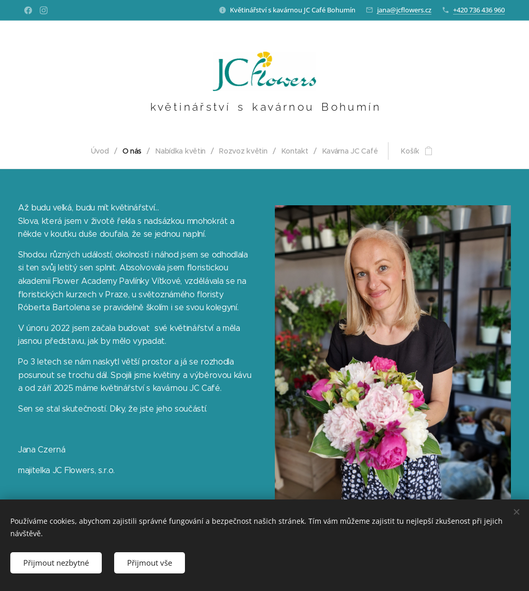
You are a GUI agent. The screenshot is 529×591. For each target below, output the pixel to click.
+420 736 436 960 (479, 9)
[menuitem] (102, 151)
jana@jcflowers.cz (404, 9)
